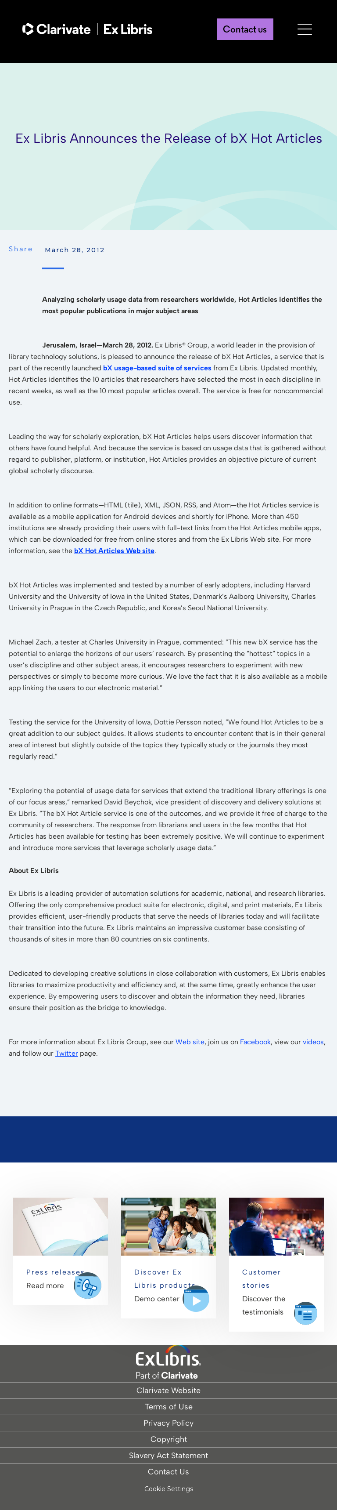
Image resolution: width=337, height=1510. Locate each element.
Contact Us (168, 1472)
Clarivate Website (168, 1390)
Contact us (242, 31)
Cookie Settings (168, 1489)
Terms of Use (169, 1407)
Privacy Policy (168, 1423)
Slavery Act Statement (168, 1455)
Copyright (169, 1439)
